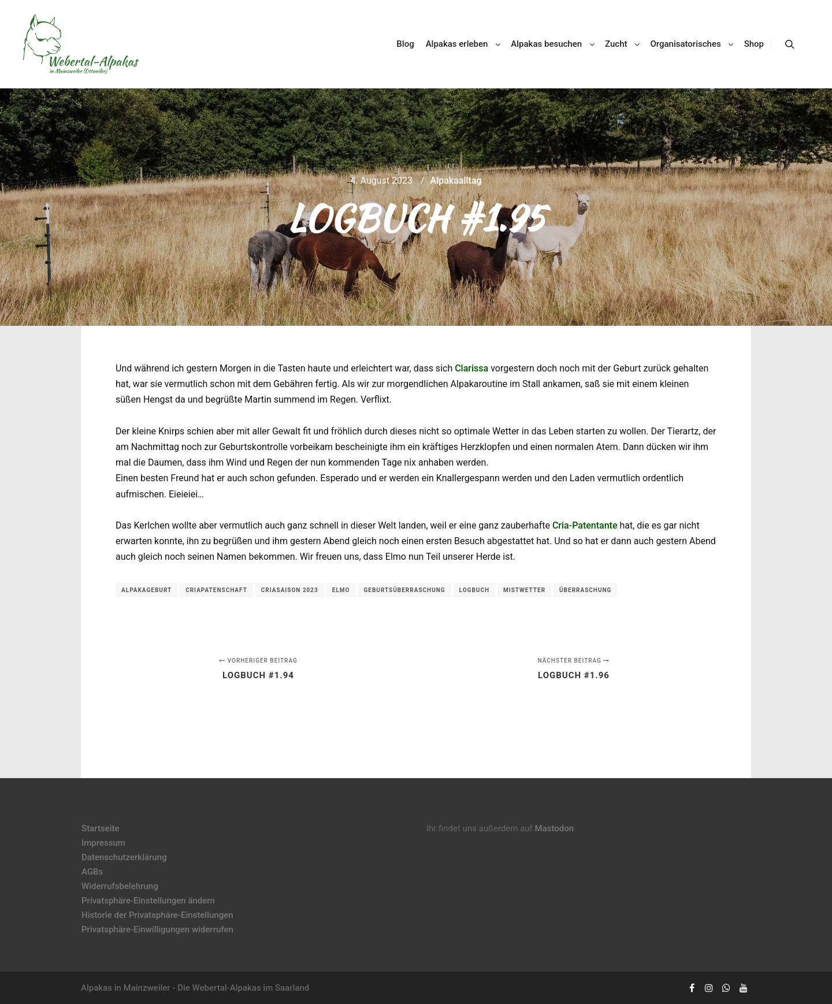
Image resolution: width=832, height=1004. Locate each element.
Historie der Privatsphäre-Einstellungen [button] (157, 915)
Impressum (103, 843)
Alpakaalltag (456, 180)
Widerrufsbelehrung (119, 886)
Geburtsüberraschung (404, 590)
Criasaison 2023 (289, 590)
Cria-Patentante (585, 525)
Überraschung (585, 590)
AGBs (92, 872)
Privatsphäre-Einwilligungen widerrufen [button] (157, 929)
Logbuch (474, 590)
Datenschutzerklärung (123, 857)
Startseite (100, 828)
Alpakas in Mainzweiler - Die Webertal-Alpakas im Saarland (195, 988)
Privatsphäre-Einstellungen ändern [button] (148, 900)
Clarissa (471, 368)
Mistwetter (524, 590)
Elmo (341, 590)
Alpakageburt (146, 590)
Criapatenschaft (216, 590)
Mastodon (554, 828)
